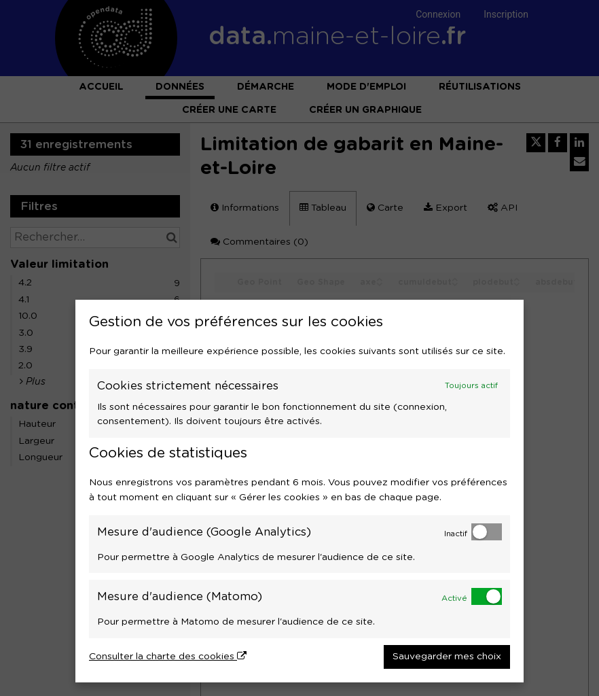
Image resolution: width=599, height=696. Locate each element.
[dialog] (299, 491)
